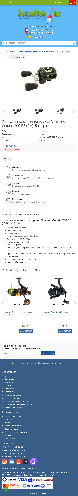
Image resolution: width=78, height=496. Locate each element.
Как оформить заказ (12, 408)
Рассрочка (8, 389)
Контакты (7, 382)
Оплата (6, 385)
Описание (7, 214)
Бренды (6, 435)
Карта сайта (8, 438)
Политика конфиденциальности (51, 363)
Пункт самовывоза (11, 395)
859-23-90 (41, 29)
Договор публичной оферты (24, 363)
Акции (6, 423)
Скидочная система (11, 426)
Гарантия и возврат (11, 398)
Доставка (7, 392)
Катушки (13, 52)
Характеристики (23, 214)
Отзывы (37, 214)
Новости (7, 419)
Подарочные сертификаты (14, 432)
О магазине (8, 379)
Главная (5, 52)
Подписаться (48, 353)
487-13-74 (41, 33)
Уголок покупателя (11, 416)
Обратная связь (10, 429)
